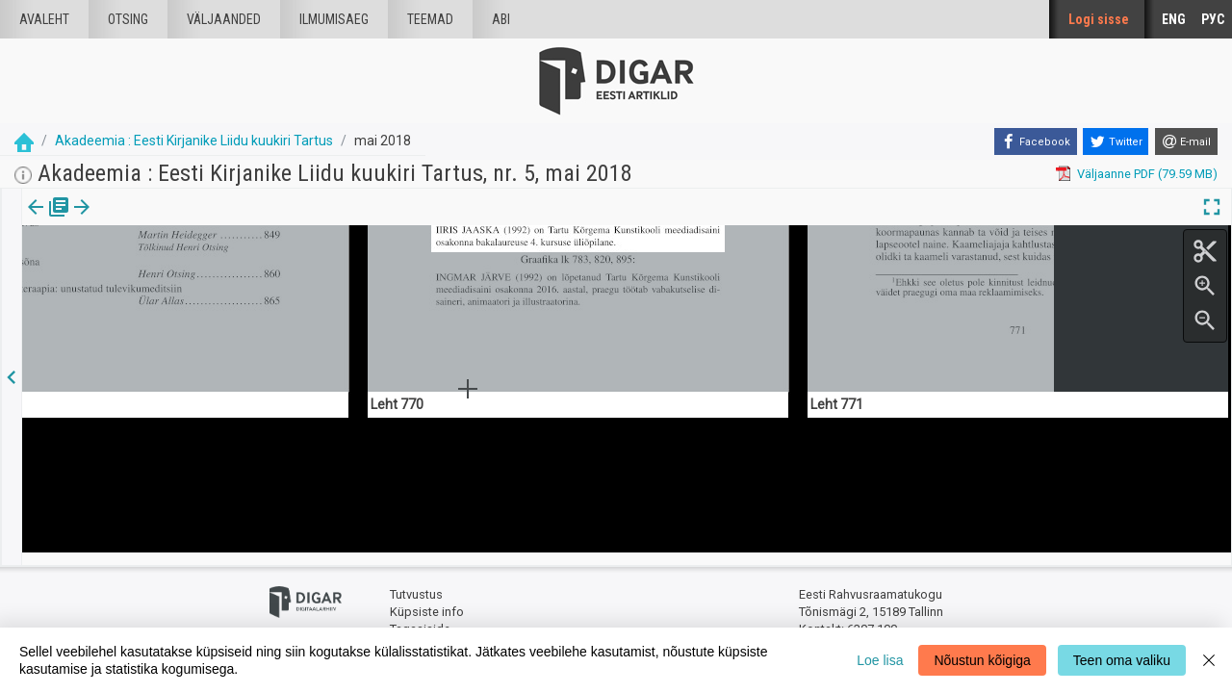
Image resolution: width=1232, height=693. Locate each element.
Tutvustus (416, 583)
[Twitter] (1115, 141)
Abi (501, 19)
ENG (1174, 19)
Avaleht (44, 19)
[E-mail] (1186, 141)
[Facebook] (1035, 141)
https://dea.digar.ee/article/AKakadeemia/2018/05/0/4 (175, 273)
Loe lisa (880, 660)
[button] (164, 220)
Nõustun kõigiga (982, 660)
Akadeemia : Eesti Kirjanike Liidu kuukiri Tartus (194, 140)
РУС (1212, 19)
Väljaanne (48, 220)
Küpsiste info (427, 599)
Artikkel (135, 220)
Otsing (128, 19)
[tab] (48, 221)
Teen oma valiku (1121, 660)
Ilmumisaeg (334, 19)
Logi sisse (1098, 19)
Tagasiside (420, 616)
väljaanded (224, 19)
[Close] (1208, 660)
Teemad (430, 19)
